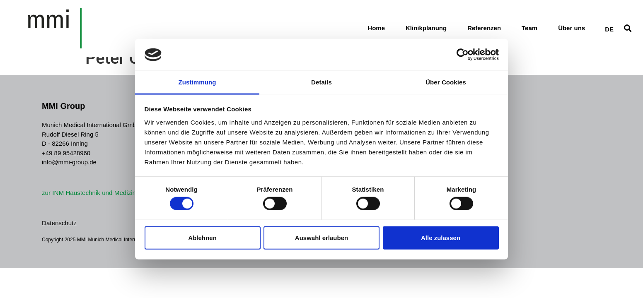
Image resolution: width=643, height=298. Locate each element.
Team (529, 30)
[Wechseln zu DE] (609, 29)
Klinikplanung (426, 30)
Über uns (571, 30)
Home (376, 30)
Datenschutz (59, 222)
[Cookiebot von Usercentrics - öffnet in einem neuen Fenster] (462, 54)
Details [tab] (321, 82)
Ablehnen (202, 237)
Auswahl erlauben (321, 237)
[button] (628, 30)
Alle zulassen (440, 237)
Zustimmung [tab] (197, 82)
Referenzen (484, 30)
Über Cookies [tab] (445, 82)
